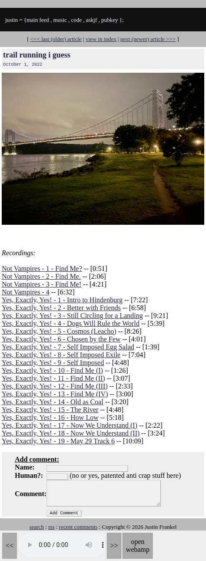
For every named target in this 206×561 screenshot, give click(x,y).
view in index (100, 39)
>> (114, 545)
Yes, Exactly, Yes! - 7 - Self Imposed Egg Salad (68, 347)
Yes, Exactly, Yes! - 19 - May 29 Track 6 (58, 441)
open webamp (137, 545)
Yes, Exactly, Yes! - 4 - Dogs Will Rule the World (70, 323)
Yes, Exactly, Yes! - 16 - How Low (50, 417)
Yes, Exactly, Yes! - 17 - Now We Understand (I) (69, 425)
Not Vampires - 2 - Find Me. (41, 276)
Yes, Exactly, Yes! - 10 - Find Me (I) (52, 370)
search (36, 527)
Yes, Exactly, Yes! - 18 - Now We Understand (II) (71, 433)
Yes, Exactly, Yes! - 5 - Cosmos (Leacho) (59, 331)
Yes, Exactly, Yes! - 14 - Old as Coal (52, 402)
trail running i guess (37, 55)
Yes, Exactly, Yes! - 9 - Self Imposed (53, 362)
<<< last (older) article (56, 39)
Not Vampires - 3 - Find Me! (41, 284)
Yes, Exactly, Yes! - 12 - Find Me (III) (55, 386)
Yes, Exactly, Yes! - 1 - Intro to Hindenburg (62, 300)
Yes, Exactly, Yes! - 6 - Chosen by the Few (61, 339)
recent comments (78, 527)
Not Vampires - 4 (25, 292)
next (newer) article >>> (148, 39)
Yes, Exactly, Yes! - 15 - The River (50, 409)
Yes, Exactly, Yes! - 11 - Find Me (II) (53, 378)
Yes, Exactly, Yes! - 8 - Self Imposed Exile (61, 354)
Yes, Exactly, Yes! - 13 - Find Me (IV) (55, 394)
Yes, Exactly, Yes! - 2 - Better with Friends (61, 307)
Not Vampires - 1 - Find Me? (42, 268)
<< (10, 545)
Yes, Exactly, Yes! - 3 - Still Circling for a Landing (72, 315)
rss (51, 527)
